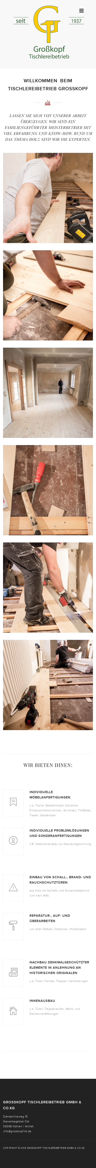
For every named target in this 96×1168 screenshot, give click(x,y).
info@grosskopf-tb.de (17, 1131)
